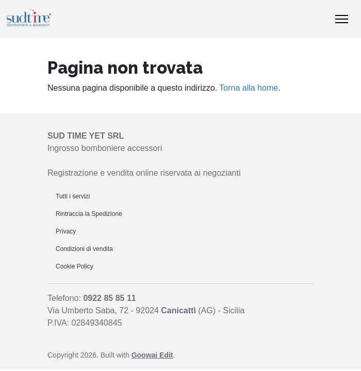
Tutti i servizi (73, 196)
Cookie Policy (74, 266)
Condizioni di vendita (84, 248)
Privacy (66, 231)
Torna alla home (248, 87)
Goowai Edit (152, 355)
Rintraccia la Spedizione (89, 213)
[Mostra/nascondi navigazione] (342, 19)
